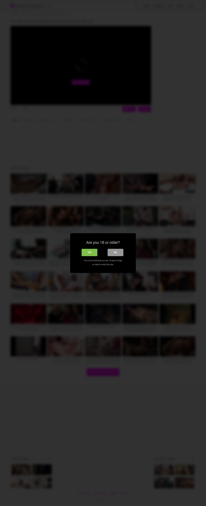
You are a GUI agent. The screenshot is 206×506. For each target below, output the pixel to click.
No (115, 252)
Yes (89, 252)
